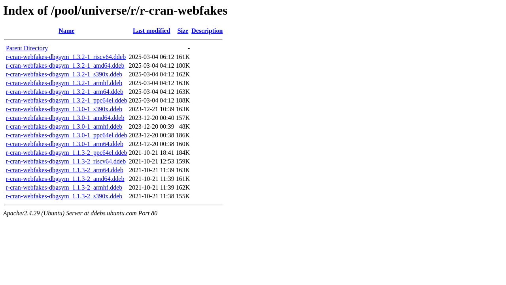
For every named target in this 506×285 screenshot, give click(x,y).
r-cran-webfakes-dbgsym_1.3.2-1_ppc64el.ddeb (66, 100)
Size (183, 30)
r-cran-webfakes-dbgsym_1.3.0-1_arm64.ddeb (64, 144)
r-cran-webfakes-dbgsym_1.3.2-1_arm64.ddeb (64, 91)
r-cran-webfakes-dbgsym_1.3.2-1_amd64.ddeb (65, 65)
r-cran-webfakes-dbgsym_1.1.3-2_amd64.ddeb (65, 178)
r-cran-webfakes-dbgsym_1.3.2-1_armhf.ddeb (64, 83)
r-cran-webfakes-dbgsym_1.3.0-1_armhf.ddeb (64, 126)
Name (66, 30)
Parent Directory (27, 48)
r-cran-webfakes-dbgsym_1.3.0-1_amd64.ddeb (65, 117)
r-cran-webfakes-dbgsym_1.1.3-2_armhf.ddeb (64, 187)
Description (207, 30)
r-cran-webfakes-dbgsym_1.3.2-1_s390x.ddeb (64, 74)
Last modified (151, 30)
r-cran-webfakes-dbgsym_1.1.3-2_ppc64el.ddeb (66, 152)
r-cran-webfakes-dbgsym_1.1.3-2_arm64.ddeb (64, 170)
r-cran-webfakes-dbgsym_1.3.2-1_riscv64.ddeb (66, 56)
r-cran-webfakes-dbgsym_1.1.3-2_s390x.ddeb (64, 196)
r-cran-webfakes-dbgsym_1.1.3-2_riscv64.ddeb (66, 161)
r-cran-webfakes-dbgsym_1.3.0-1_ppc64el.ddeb (66, 135)
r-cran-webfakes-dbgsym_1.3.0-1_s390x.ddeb (64, 109)
